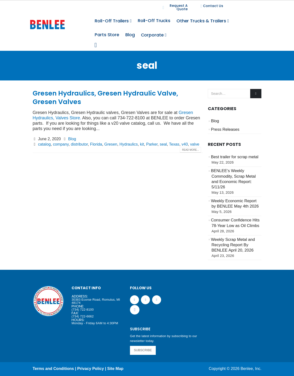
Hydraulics (128, 144)
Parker (151, 144)
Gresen (110, 144)
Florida (96, 144)
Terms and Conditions (53, 368)
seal (163, 144)
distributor (79, 144)
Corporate (152, 35)
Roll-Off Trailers (112, 21)
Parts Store (107, 35)
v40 (185, 144)
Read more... (190, 150)
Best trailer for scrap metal (234, 157)
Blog (130, 35)
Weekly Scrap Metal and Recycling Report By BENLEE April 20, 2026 (233, 245)
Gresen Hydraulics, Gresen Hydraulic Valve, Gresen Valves (105, 97)
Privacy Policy (90, 368)
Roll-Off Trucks (154, 20)
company (60, 144)
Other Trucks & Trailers (201, 21)
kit (142, 144)
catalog (44, 144)
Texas (174, 144)
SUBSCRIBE (143, 350)
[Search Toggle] (95, 45)
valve (194, 144)
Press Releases (225, 129)
